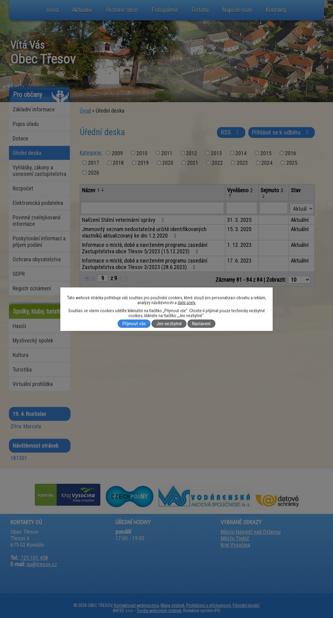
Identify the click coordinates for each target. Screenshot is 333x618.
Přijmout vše (134, 323)
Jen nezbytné (169, 323)
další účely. (187, 302)
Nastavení (201, 323)
